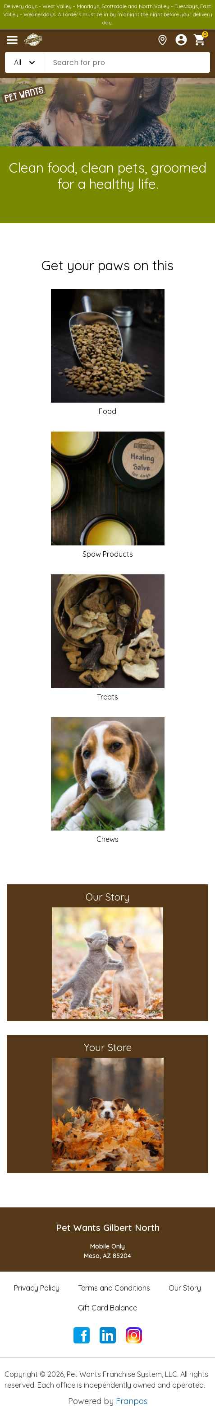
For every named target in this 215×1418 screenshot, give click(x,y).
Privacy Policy (36, 1287)
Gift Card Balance (107, 1307)
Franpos (131, 1401)
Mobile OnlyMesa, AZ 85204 (107, 1251)
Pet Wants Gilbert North (108, 1227)
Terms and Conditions (114, 1287)
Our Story (185, 1287)
